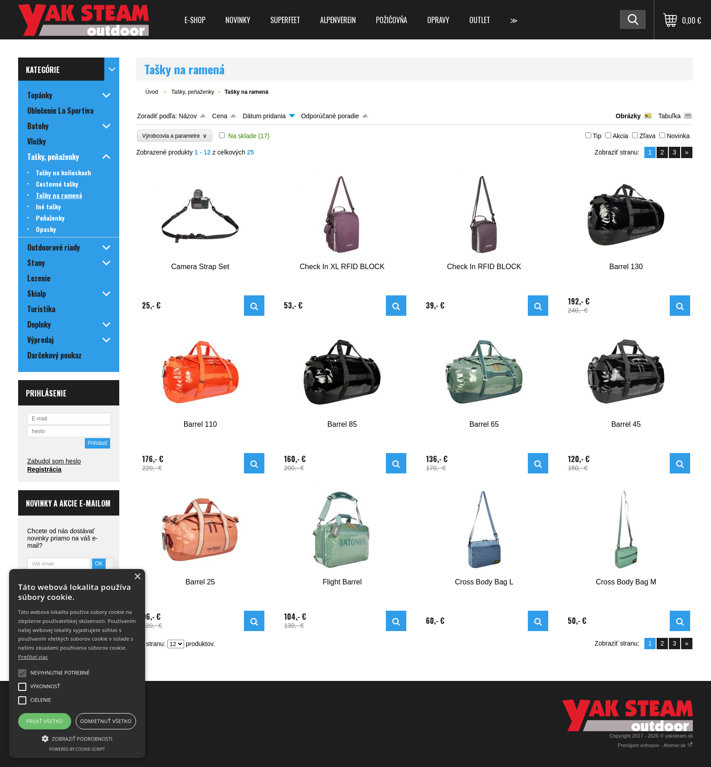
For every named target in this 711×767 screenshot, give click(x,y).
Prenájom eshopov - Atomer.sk (655, 745)
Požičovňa (391, 19)
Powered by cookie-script (77, 749)
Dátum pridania (264, 116)
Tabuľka (669, 116)
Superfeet (285, 19)
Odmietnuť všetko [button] (105, 721)
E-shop (195, 19)
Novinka (678, 136)
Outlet (479, 19)
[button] (77, 738)
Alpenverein (338, 19)
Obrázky (628, 116)
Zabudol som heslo (54, 461)
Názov (188, 116)
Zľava (647, 136)
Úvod (151, 92)
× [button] (137, 577)
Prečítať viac (33, 656)
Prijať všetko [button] (44, 721)
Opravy (438, 19)
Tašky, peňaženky (192, 92)
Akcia (620, 136)
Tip (597, 136)
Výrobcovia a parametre (174, 135)
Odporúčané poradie (330, 116)
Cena (219, 116)
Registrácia (44, 469)
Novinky (237, 19)
